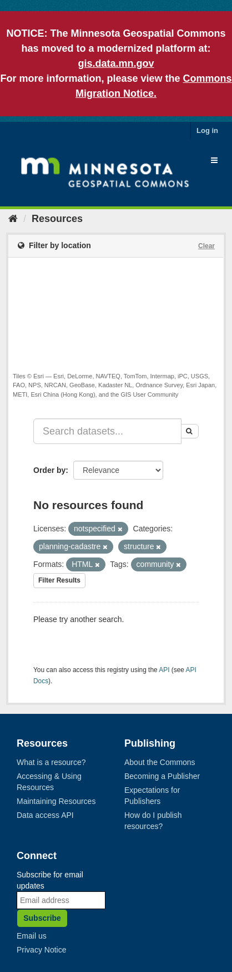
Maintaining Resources (56, 801)
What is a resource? (51, 762)
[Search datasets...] (107, 431)
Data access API (45, 815)
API (164, 670)
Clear (206, 246)
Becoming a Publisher (162, 776)
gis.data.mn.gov (116, 63)
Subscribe (42, 918)
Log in (207, 130)
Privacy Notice (41, 949)
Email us (32, 935)
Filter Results (59, 580)
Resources (57, 218)
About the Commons (159, 762)
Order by (49, 470)
